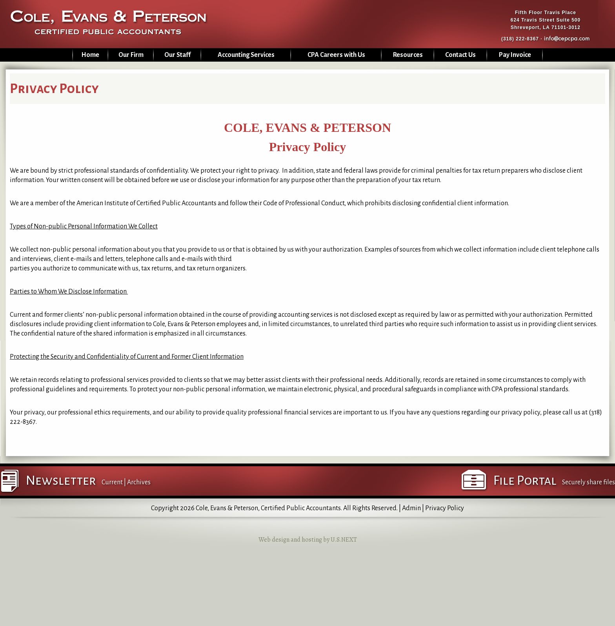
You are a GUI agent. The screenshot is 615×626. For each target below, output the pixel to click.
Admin (411, 508)
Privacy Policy (444, 508)
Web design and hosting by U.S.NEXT (307, 539)
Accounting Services (246, 54)
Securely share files (588, 482)
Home (90, 54)
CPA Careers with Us (336, 54)
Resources (408, 54)
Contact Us (460, 54)
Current (112, 482)
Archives (139, 482)
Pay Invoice (515, 54)
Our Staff (177, 54)
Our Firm (131, 54)
